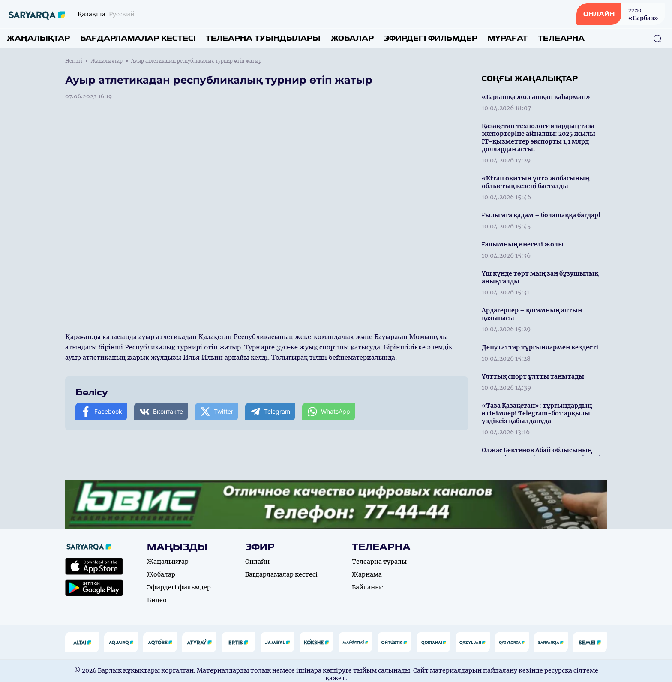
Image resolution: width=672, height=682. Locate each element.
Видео (157, 600)
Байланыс (367, 587)
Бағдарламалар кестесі (137, 38)
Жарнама (367, 574)
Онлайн (257, 561)
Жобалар (352, 38)
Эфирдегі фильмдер (430, 38)
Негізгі (73, 61)
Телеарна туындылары (263, 38)
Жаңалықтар (38, 38)
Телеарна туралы (379, 561)
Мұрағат (508, 38)
